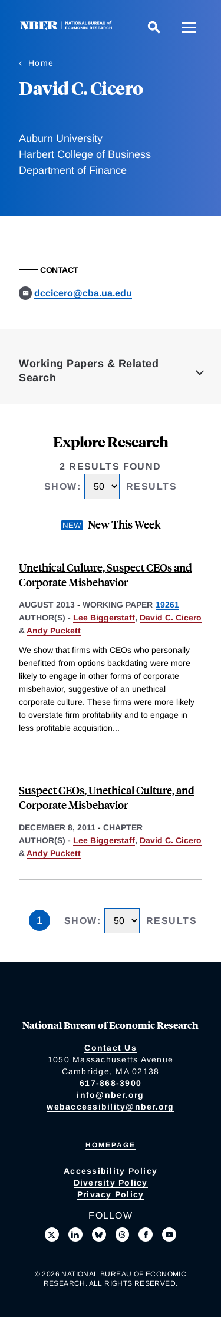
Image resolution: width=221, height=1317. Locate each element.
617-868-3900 (110, 1083)
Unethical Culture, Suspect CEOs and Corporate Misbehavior (105, 574)
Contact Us (110, 1047)
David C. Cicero (171, 617)
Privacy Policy (110, 1194)
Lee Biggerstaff (104, 617)
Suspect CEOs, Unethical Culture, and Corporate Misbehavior (106, 797)
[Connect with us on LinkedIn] (75, 1234)
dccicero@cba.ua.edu (83, 293)
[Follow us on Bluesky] (99, 1234)
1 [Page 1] (39, 920)
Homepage (110, 1145)
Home (41, 63)
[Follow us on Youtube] (169, 1234)
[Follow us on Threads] (123, 1234)
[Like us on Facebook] (145, 1234)
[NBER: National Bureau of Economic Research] (68, 27)
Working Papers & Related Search (89, 371)
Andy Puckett (54, 630)
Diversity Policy (111, 1182)
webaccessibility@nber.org (110, 1106)
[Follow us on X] (52, 1234)
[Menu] (189, 27)
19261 (167, 604)
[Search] (154, 27)
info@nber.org (110, 1095)
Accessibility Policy (110, 1171)
